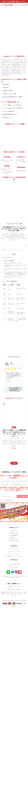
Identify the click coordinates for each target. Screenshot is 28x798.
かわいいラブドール (7, 136)
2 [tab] (12, 531)
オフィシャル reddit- (14, 685)
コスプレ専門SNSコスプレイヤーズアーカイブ (14, 692)
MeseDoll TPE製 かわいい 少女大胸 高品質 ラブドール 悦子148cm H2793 (15, 525)
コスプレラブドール (17, 136)
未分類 (14, 563)
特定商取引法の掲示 (14, 669)
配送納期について (14, 673)
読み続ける (14, 584)
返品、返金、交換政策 (14, 676)
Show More (8, 514)
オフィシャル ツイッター (14, 687)
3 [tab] (14, 531)
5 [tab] (18, 531)
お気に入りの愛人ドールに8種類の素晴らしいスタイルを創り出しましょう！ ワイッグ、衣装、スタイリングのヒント (14, 569)
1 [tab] (10, 531)
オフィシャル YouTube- (14, 689)
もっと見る (14, 599)
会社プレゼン (14, 666)
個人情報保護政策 (14, 671)
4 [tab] (16, 531)
